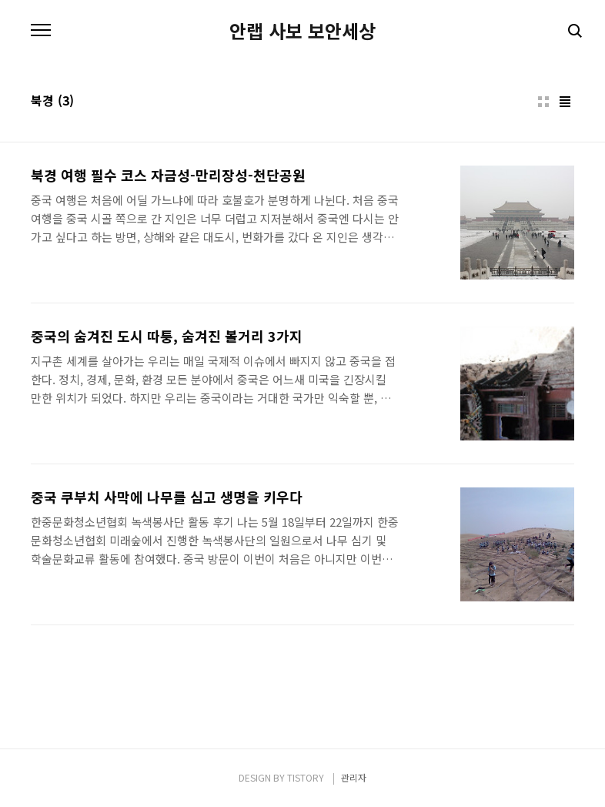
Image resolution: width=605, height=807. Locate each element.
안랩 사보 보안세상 (302, 31)
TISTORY (305, 777)
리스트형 (565, 101)
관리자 (353, 777)
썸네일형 (543, 101)
